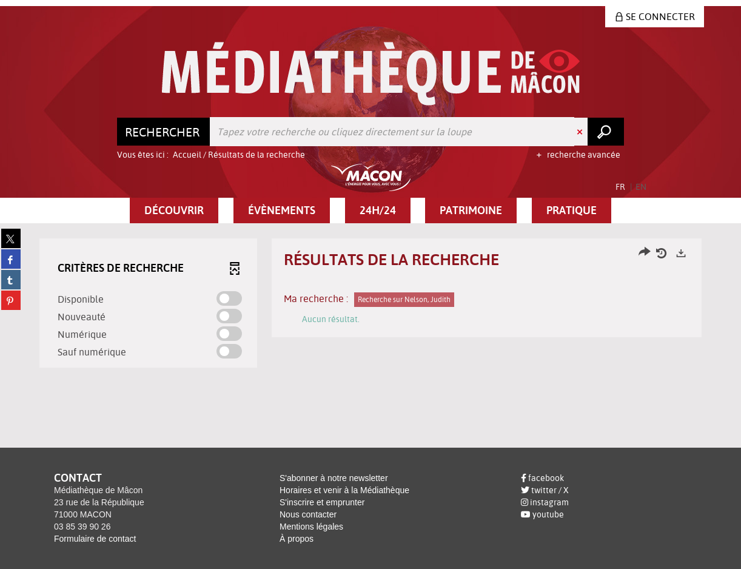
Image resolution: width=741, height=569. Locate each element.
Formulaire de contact (95, 539)
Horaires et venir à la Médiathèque (344, 490)
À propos (297, 539)
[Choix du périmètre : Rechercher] (163, 131)
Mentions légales (311, 526)
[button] (174, 210)
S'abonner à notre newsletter (334, 478)
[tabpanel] (370, 304)
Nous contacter (308, 514)
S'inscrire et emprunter (322, 502)
